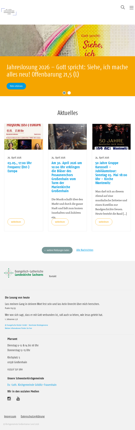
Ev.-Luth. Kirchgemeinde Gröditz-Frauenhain (31, 385)
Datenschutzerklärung (33, 416)
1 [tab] (65, 93)
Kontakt (52, 276)
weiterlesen (16, 221)
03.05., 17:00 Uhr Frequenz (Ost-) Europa (20, 167)
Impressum (10, 416)
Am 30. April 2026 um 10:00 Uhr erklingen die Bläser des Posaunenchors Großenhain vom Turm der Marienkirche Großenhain (67, 177)
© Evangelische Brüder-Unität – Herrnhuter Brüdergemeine (26, 325)
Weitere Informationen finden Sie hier (18, 328)
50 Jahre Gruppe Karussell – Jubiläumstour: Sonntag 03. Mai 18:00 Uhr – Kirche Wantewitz (111, 173)
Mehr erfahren (16, 86)
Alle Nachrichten (84, 250)
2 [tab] (70, 93)
